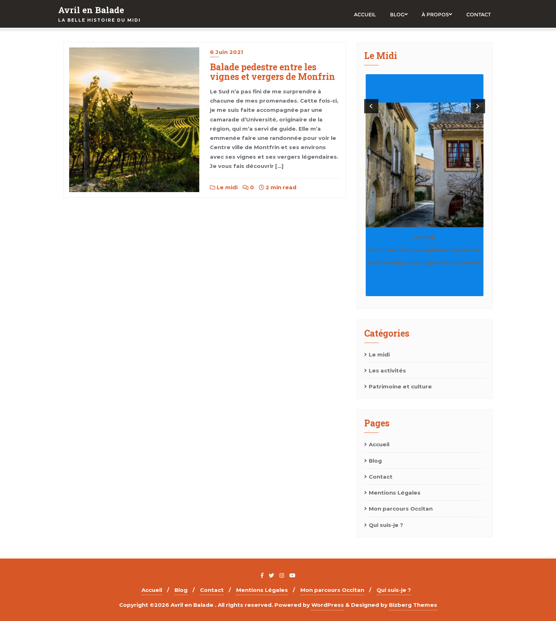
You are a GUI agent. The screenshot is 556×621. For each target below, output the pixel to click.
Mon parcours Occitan (401, 508)
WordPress (327, 604)
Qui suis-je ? (386, 525)
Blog (375, 460)
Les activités (387, 370)
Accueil (379, 444)
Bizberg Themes (413, 604)
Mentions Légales (395, 492)
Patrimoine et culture (400, 386)
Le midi (224, 187)
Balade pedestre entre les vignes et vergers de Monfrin (272, 72)
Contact (381, 476)
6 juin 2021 (227, 52)
